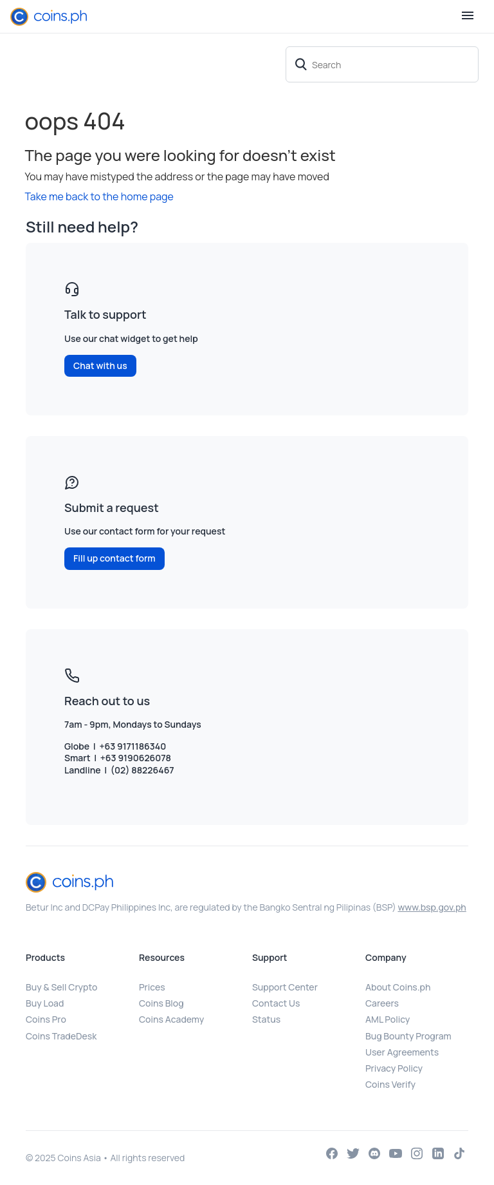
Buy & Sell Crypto (61, 987)
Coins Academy (171, 1019)
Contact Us (276, 1003)
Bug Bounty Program (408, 1036)
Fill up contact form (114, 558)
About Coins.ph (397, 987)
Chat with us (100, 365)
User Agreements (402, 1052)
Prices (152, 987)
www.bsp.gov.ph (432, 907)
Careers (382, 1003)
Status (266, 1019)
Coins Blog (161, 1003)
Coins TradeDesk (61, 1036)
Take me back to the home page (99, 196)
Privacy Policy (394, 1068)
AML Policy (387, 1019)
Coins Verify (390, 1084)
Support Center (285, 987)
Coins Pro (46, 1019)
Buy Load (45, 1003)
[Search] (382, 64)
